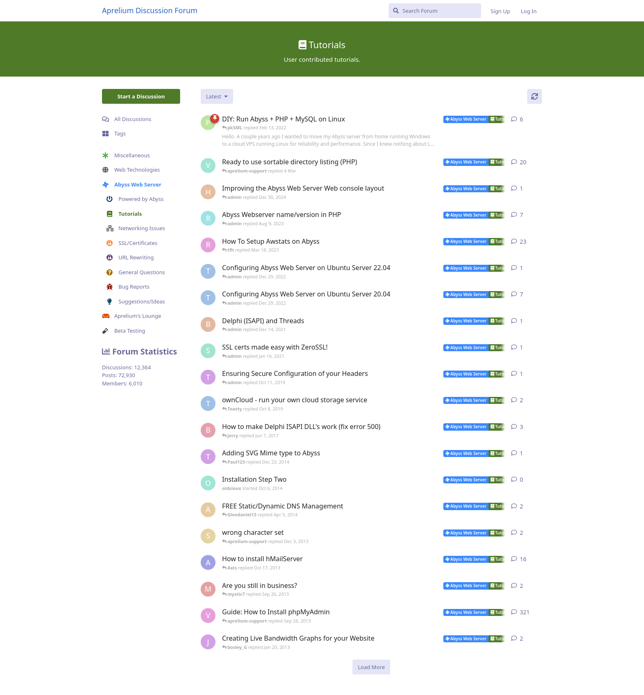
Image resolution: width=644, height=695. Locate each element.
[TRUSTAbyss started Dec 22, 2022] (208, 271)
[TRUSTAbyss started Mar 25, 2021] (208, 297)
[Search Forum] (435, 10)
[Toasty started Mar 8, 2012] (208, 456)
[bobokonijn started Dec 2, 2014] (208, 430)
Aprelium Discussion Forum (149, 10)
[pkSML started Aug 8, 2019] (208, 122)
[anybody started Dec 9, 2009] (208, 509)
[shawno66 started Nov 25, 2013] (208, 536)
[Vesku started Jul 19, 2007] (208, 165)
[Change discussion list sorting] (217, 96)
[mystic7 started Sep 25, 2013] (208, 589)
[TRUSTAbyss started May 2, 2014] (208, 403)
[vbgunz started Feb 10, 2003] (208, 615)
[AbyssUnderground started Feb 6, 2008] (208, 562)
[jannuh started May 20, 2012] (208, 641)
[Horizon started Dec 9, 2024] (208, 191)
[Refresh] (534, 96)
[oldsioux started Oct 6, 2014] (208, 483)
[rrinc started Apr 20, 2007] (208, 218)
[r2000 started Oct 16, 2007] (208, 245)
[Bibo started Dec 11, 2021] (208, 324)
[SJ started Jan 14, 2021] (208, 350)
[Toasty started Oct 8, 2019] (208, 377)
